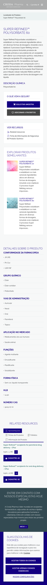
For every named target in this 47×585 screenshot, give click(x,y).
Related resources (16, 132)
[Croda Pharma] (13, 4)
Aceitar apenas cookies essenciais (23, 569)
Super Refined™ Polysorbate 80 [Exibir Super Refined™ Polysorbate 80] (26, 200)
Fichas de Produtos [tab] (14, 435)
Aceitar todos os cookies (23, 561)
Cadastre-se (12, 458)
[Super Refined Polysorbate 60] (23, 112)
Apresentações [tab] (12, 431)
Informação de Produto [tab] (16, 440)
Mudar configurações (23, 577)
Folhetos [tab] (32, 435)
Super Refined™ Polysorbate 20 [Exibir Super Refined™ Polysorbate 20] (26, 163)
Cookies (27, 553)
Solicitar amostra (23, 104)
